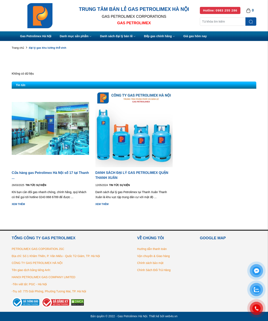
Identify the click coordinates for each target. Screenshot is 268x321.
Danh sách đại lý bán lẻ (117, 36)
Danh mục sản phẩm (76, 36)
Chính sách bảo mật (150, 263)
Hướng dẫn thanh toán (152, 249)
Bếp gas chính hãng (159, 36)
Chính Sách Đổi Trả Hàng (154, 270)
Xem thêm (18, 204)
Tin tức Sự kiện (36, 185)
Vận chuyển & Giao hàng (153, 256)
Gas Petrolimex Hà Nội (35, 36)
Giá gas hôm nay (195, 36)
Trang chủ (18, 47)
